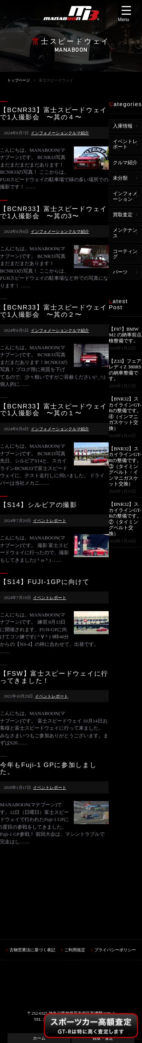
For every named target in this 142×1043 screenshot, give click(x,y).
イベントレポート (49, 520)
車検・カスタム (39, 1002)
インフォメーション (49, 133)
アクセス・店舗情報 (39, 1014)
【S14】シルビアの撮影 (38, 505)
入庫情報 (123, 126)
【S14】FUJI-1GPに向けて (45, 582)
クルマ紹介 (78, 133)
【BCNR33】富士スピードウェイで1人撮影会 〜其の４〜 (53, 114)
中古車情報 (102, 991)
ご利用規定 (74, 891)
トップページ (18, 80)
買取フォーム (39, 991)
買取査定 (123, 214)
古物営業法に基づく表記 (32, 891)
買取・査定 (102, 979)
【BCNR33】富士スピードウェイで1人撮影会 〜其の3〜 (53, 213)
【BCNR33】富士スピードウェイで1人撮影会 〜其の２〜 (53, 311)
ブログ (103, 1002)
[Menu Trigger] (126, 15)
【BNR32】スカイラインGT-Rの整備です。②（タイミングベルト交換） (125, 518)
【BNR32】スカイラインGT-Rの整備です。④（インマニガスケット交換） (125, 413)
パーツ (120, 272)
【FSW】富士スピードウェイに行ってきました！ (54, 677)
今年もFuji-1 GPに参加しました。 (48, 769)
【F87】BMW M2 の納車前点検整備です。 (125, 335)
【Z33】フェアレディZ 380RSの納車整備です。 (125, 370)
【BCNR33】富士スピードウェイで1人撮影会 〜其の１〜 (53, 410)
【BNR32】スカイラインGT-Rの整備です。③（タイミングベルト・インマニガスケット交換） (125, 466)
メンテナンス (125, 232)
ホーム (39, 979)
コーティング (125, 253)
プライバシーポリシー (115, 891)
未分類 (120, 178)
